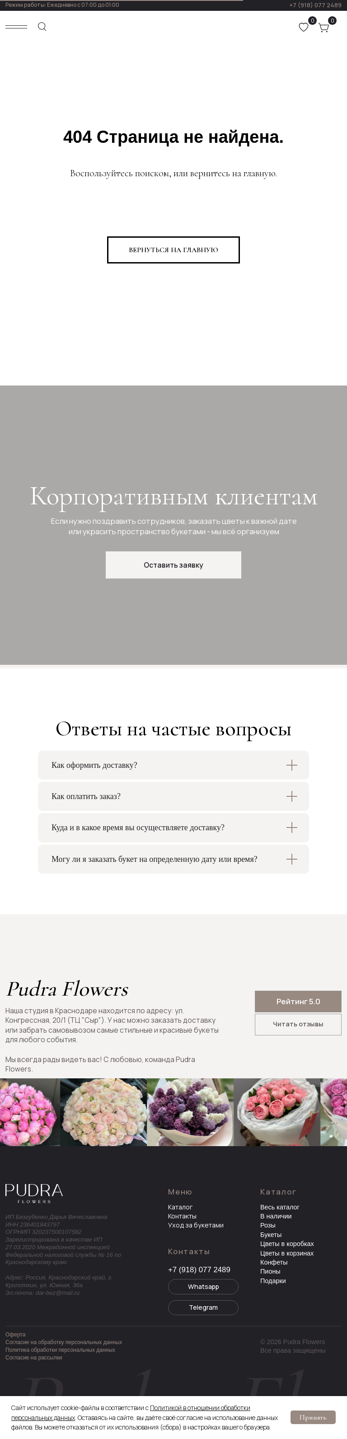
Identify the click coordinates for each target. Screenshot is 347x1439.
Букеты (270, 1234)
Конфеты (274, 1262)
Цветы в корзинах (287, 1253)
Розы (268, 1225)
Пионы (270, 1271)
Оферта (15, 1334)
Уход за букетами (196, 1225)
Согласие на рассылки (33, 1357)
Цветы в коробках (287, 1243)
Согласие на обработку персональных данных (63, 1342)
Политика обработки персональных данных (60, 1350)
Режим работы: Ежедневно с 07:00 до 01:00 (62, 5)
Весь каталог (280, 1207)
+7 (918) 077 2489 (315, 5)
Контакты (182, 1216)
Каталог (180, 1207)
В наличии (276, 1216)
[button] (173, 564)
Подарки (273, 1280)
